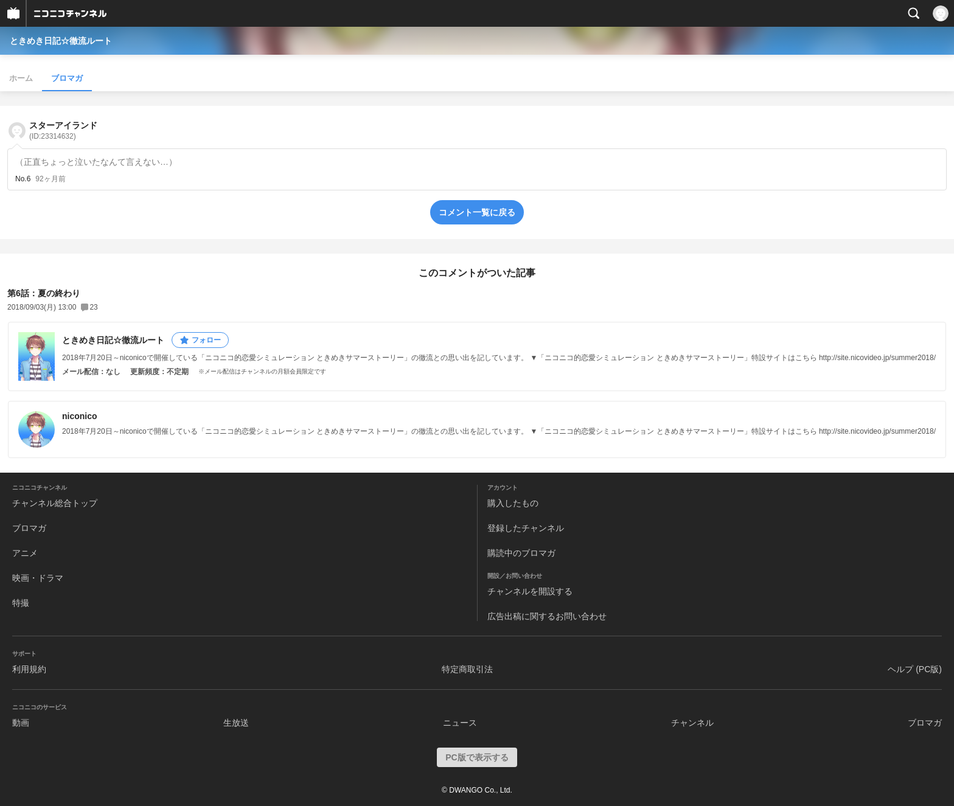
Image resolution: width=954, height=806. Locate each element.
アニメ (25, 553)
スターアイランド (63, 130)
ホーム (21, 78)
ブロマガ (67, 78)
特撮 (20, 603)
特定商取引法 (467, 669)
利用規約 (29, 669)
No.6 (22, 178)
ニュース (460, 723)
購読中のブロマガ (521, 553)
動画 (20, 723)
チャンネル (692, 723)
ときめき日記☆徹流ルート (61, 41)
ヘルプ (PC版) (915, 669)
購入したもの (512, 503)
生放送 (236, 723)
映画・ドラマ (37, 578)
